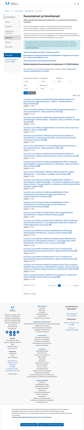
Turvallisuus (42, 382)
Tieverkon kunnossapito (42, 337)
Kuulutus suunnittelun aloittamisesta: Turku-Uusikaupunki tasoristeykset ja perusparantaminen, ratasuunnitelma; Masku (52, 249)
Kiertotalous (42, 361)
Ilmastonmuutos (42, 353)
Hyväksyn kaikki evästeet (28, 424)
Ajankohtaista (29, 11)
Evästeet (12, 366)
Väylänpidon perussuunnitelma (42, 343)
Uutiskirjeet (8, 26)
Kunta (25, 85)
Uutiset (7, 22)
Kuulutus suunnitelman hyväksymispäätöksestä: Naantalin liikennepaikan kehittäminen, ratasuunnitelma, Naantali (52, 231)
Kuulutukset (9, 37)
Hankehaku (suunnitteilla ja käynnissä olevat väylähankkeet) (42, 324)
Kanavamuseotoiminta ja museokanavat (42, 374)
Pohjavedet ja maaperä (42, 363)
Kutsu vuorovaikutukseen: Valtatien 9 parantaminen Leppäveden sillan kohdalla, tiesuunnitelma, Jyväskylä (50, 276)
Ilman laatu (42, 359)
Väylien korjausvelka (42, 345)
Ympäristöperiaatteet (42, 351)
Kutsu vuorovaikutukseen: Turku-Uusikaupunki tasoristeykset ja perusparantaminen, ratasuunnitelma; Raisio (52, 110)
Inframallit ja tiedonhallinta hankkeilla (42, 400)
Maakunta (60, 78)
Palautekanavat (12, 348)
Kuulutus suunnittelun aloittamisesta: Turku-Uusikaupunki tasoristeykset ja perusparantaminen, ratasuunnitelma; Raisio (52, 257)
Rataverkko (42, 310)
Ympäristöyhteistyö (42, 368)
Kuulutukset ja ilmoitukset (31, 78)
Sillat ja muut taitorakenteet (42, 398)
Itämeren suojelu (42, 366)
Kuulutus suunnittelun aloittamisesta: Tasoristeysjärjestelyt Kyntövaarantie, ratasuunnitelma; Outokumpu (52, 213)
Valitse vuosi (43, 85)
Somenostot (8, 47)
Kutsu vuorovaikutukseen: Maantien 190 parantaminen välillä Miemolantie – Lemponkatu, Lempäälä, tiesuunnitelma (52, 173)
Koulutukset (42, 396)
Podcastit (8, 42)
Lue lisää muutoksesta (32, 48)
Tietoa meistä (18, 11)
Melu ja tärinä (42, 357)
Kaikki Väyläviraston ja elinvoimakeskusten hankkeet (40, 60)
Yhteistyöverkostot (42, 402)
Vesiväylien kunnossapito (42, 341)
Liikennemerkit (42, 316)
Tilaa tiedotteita (71, 315)
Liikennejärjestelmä (42, 314)
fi (11, 11)
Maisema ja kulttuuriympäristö (42, 370)
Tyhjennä (32, 93)
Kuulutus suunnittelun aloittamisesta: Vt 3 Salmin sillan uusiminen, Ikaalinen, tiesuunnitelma (51, 128)
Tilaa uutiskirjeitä (71, 313)
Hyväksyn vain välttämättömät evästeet (51, 424)
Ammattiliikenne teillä (42, 384)
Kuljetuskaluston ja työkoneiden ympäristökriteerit (42, 376)
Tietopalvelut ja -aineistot (42, 318)
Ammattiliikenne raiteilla (42, 386)
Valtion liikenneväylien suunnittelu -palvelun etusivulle (42, 52)
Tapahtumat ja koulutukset (9, 32)
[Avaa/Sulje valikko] (78, 3)
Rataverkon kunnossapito (42, 339)
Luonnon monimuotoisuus (42, 355)
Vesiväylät (42, 312)
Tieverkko (42, 308)
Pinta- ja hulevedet (42, 365)
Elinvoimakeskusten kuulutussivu (12, 60)
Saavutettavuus (12, 360)
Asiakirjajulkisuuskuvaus (12, 370)
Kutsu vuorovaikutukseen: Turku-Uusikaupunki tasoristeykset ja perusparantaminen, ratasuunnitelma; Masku (52, 146)
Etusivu (7, 11)
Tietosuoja (12, 364)
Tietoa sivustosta (12, 362)
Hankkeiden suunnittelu (42, 326)
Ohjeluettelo (42, 390)
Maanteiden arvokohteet (42, 372)
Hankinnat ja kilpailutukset (42, 392)
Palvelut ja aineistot (42, 394)
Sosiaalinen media (12, 368)
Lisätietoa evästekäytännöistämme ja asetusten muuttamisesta (31, 417)
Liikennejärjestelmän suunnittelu (42, 327)
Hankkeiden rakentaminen (42, 329)
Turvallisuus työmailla (42, 331)
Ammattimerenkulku (42, 388)
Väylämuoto (44, 78)
